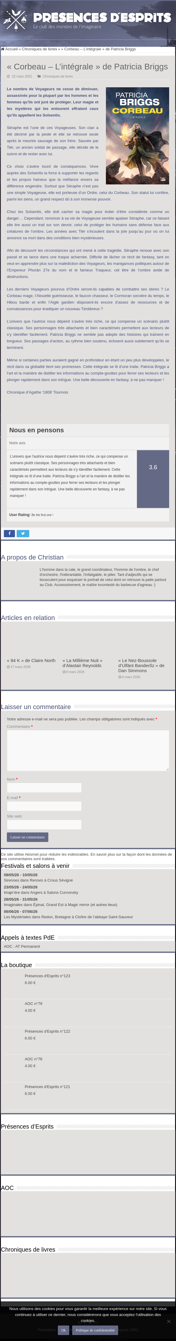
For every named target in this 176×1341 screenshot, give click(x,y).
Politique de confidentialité (95, 1330)
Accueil (9, 49)
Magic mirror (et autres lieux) (92, 904)
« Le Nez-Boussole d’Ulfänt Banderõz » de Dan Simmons (141, 665)
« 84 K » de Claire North (31, 660)
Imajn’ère (12, 892)
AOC (8, 946)
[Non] (169, 1321)
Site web (14, 816)
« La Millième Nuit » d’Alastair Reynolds (83, 663)
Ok (63, 1330)
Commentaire (20, 726)
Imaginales (13, 904)
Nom (12, 779)
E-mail (14, 797)
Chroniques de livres (39, 49)
